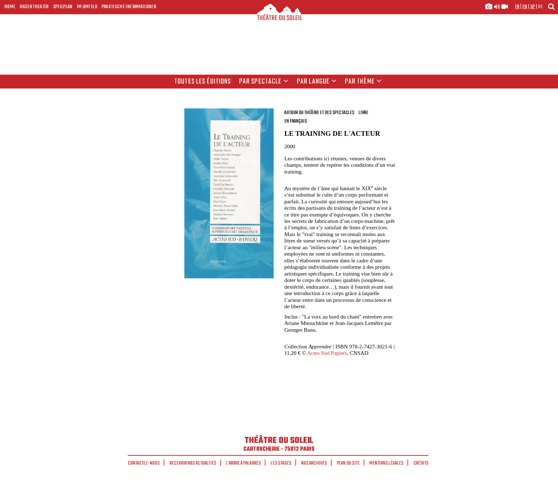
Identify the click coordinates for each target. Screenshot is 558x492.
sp (532, 6)
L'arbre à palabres (243, 463)
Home (9, 6)
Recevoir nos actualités (193, 463)
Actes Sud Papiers (327, 353)
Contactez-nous (144, 463)
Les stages (281, 463)
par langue (317, 81)
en (524, 6)
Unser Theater (34, 6)
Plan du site (348, 463)
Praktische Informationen (129, 6)
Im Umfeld (87, 6)
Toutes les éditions (202, 81)
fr (517, 6)
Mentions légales (386, 463)
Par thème (363, 81)
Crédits (421, 463)
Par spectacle (264, 81)
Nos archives (314, 463)
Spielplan (63, 6)
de (540, 6)
